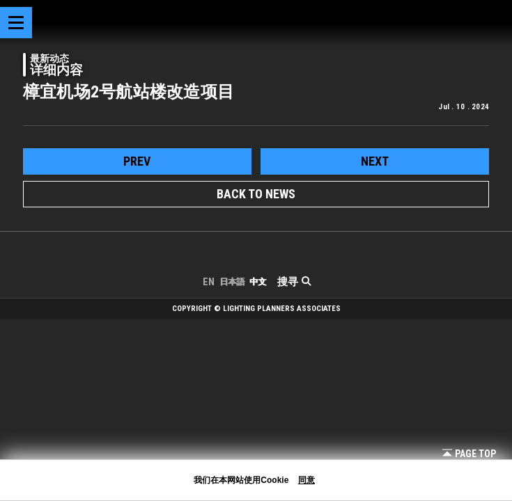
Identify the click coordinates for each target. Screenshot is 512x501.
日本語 (232, 282)
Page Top (469, 453)
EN (209, 282)
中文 (257, 282)
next (375, 161)
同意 (306, 480)
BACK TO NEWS (256, 193)
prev (136, 161)
